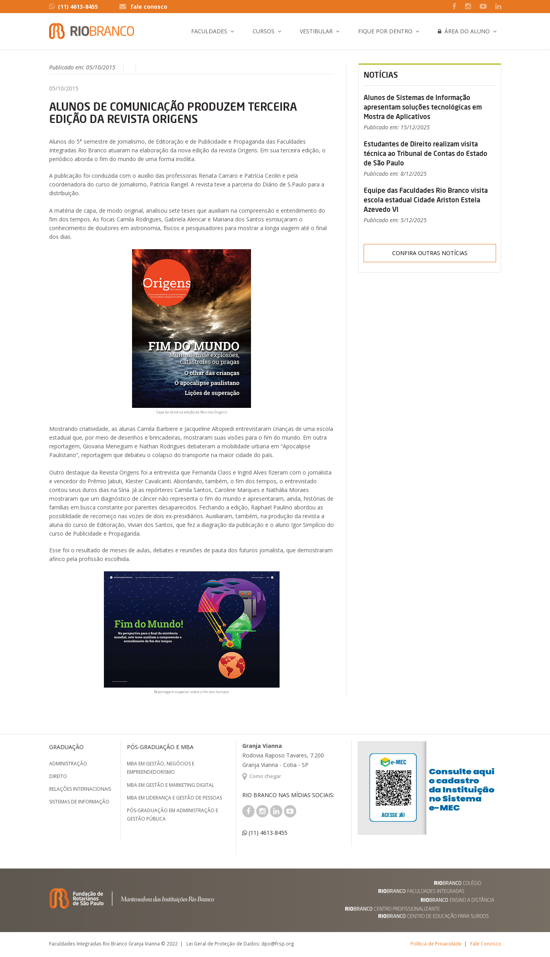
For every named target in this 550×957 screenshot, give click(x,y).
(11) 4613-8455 (73, 6)
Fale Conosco (485, 943)
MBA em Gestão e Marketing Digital (170, 785)
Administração (68, 763)
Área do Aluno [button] (464, 31)
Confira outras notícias (430, 253)
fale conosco (148, 6)
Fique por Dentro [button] (385, 31)
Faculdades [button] (209, 31)
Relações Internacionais (80, 789)
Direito (58, 776)
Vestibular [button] (316, 31)
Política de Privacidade (436, 943)
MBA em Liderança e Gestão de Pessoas (174, 797)
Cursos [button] (263, 31)
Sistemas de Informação (79, 801)
